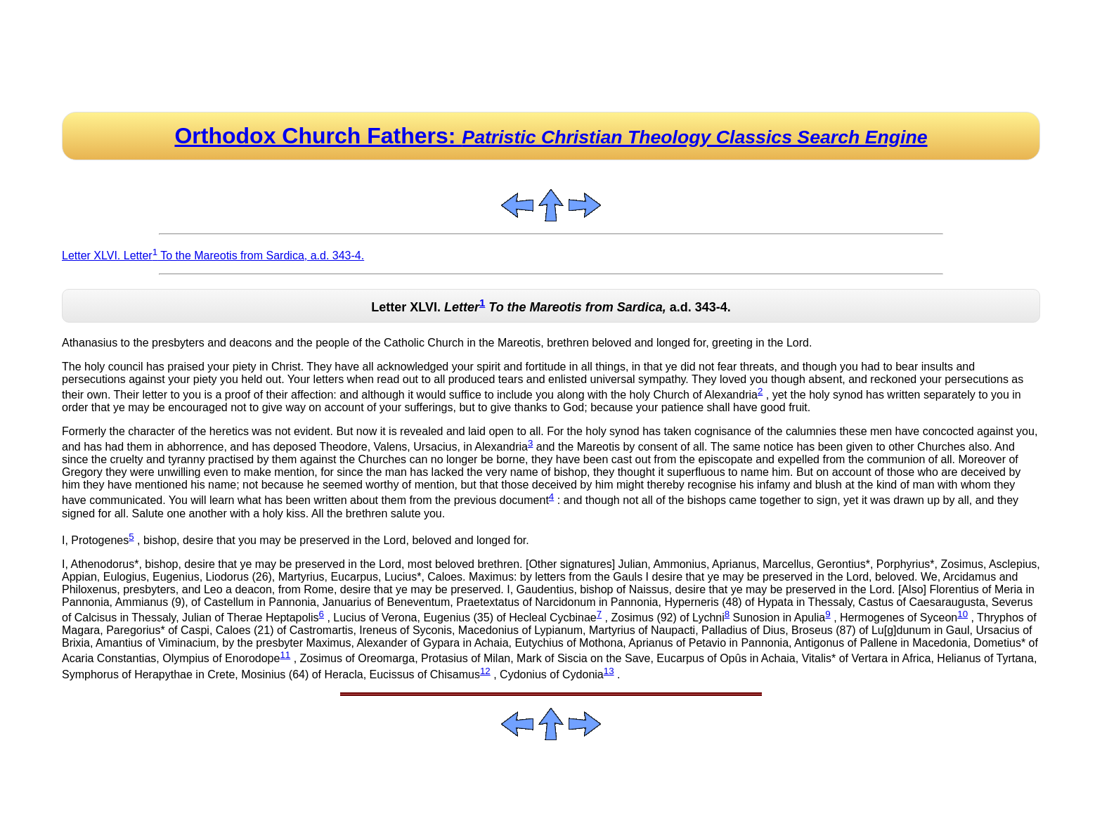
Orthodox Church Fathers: (550, 135)
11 (285, 655)
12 (485, 671)
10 (962, 614)
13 (609, 671)
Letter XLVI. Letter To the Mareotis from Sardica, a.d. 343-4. (213, 255)
